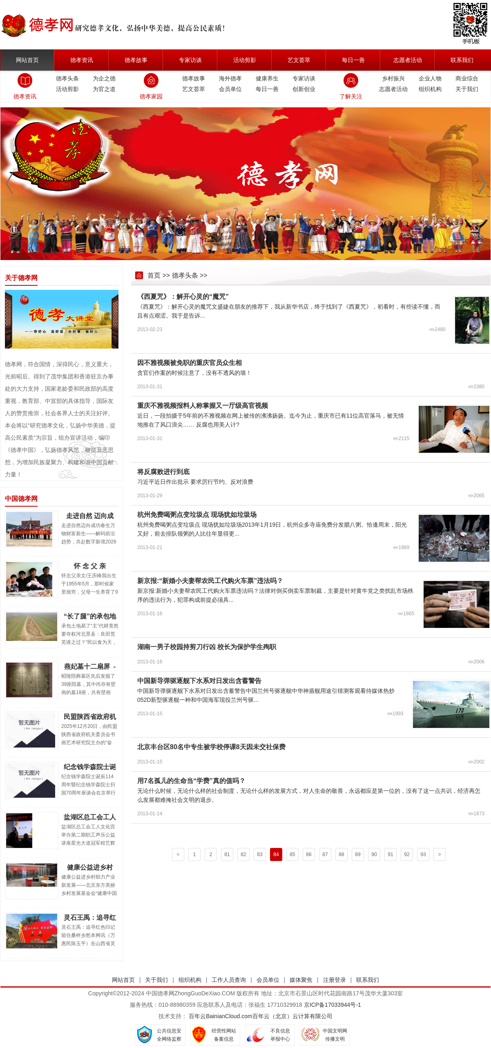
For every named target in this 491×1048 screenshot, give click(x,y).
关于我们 (466, 89)
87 (325, 854)
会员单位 (230, 89)
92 (406, 854)
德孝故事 (136, 60)
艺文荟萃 (299, 60)
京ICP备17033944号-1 (332, 1004)
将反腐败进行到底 (163, 471)
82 (243, 854)
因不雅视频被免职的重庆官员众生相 (189, 362)
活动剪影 (244, 60)
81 (227, 854)
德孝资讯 (81, 60)
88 (341, 854)
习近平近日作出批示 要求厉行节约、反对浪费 (195, 481)
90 (374, 854)
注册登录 (334, 980)
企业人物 (430, 78)
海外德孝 (230, 78)
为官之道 (104, 89)
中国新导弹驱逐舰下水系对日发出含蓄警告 (199, 680)
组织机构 (430, 89)
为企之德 (104, 78)
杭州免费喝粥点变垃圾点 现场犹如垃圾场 (197, 514)
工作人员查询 (229, 980)
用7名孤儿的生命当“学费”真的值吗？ (191, 780)
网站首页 (27, 60)
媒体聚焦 (301, 980)
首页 (154, 275)
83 (259, 854)
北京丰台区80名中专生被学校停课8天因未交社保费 (211, 746)
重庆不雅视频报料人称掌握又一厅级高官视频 (202, 405)
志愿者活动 (407, 60)
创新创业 (303, 89)
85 (292, 854)
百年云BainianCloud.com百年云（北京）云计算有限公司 (261, 1016)
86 (308, 854)
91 (390, 854)
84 (276, 854)
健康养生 (267, 78)
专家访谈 (190, 60)
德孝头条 (67, 78)
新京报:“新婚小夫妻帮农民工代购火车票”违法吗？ (210, 580)
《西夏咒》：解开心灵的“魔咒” (183, 296)
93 (423, 854)
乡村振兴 (393, 78)
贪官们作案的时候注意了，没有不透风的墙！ (194, 372)
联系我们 (462, 60)
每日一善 (353, 60)
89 (357, 854)
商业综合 (466, 78)
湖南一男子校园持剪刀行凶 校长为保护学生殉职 (206, 646)
